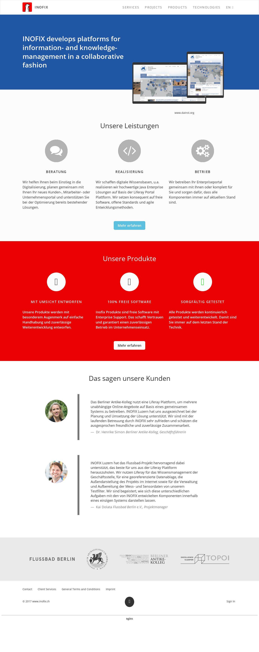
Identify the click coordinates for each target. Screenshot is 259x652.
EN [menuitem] (228, 7)
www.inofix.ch (41, 601)
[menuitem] (131, 7)
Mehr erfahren (129, 225)
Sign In (231, 601)
